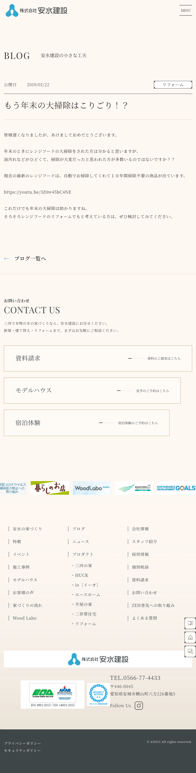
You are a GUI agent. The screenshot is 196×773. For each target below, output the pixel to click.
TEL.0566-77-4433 (135, 674)
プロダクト (83, 550)
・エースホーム (86, 591)
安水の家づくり (28, 525)
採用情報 (140, 550)
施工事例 (21, 563)
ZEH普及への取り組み (154, 601)
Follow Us (126, 702)
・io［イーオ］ (86, 581)
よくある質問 (145, 614)
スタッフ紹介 (145, 538)
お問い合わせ (145, 589)
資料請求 (140, 576)
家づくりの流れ (28, 601)
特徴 (17, 538)
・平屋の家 (81, 601)
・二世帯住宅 (83, 610)
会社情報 (140, 525)
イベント (21, 550)
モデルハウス (25, 576)
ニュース (80, 538)
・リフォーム (83, 620)
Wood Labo (25, 614)
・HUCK (79, 572)
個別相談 (140, 563)
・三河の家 (81, 562)
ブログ (78, 525)
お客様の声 (23, 589)
